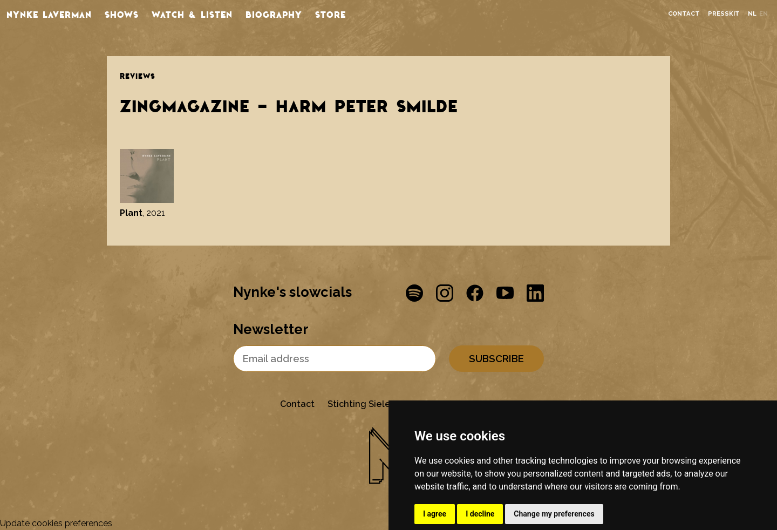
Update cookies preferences (56, 523)
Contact (684, 14)
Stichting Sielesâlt (367, 404)
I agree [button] (434, 513)
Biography (274, 14)
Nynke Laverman (49, 14)
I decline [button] (480, 513)
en (763, 14)
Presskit (724, 14)
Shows (122, 14)
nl (752, 14)
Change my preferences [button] (554, 513)
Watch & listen (192, 14)
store (330, 14)
